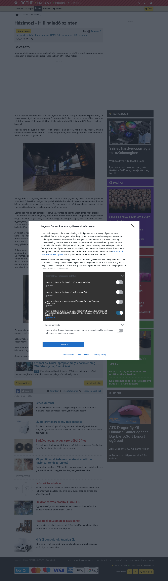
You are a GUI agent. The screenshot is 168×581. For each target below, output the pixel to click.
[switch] (119, 282)
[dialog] (84, 290)
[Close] (133, 226)
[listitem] (84, 275)
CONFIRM (63, 344)
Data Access (83, 354)
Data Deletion (68, 354)
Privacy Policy (100, 354)
